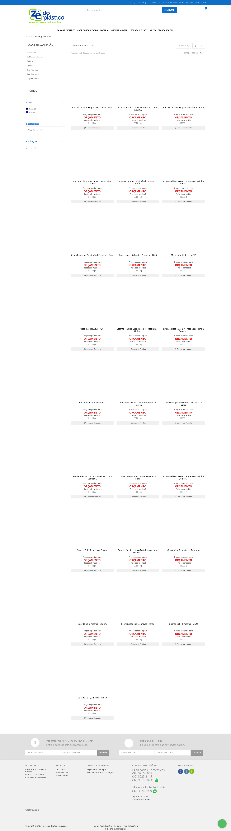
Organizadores (33, 78)
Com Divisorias (33, 74)
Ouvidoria (60, 769)
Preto (31, 108)
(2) (35, 108)
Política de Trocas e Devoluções (100, 772)
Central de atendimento (35, 777)
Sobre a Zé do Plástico (34, 774)
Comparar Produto (92, 127)
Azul (31, 112)
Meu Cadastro (62, 775)
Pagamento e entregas (96, 769)
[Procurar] (169, 10)
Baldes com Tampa (35, 56)
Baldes (30, 61)
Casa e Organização (40, 44)
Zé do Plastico (35, 129)
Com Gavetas (32, 69)
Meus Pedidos (62, 772)
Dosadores (31, 52)
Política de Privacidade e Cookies (35, 770)
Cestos (30, 65)
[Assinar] (103, 752)
